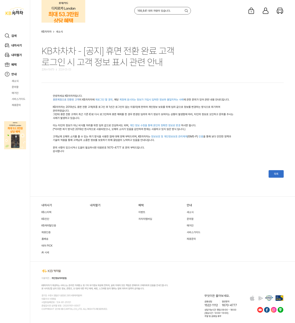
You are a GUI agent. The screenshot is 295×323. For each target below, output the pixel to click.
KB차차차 (46, 31)
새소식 (15, 80)
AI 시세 (45, 252)
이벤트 (141, 212)
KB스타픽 (46, 212)
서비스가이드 (18, 99)
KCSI (279, 298)
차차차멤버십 (145, 218)
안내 (189, 205)
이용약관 (45, 278)
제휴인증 (46, 232)
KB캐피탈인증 (48, 225)
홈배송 (44, 238)
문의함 (15, 86)
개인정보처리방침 (59, 278)
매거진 (15, 92)
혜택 (141, 205)
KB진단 (45, 218)
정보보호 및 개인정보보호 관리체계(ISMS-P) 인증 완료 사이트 (269, 298)
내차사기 (46, 205)
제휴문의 (16, 105)
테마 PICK (46, 245)
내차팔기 (95, 205)
